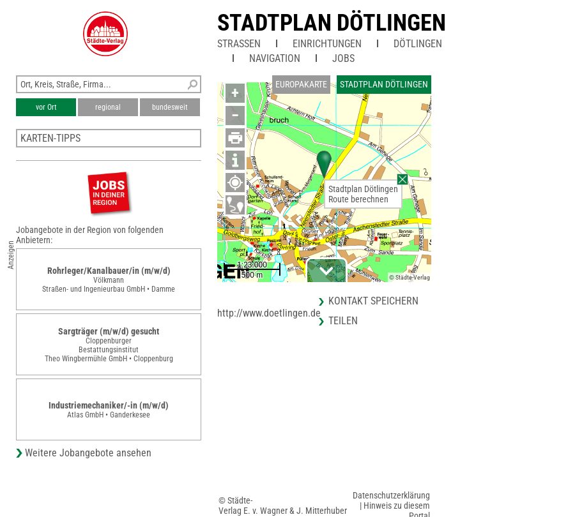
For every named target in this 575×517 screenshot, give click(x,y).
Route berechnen (358, 199)
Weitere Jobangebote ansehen (88, 453)
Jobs (343, 58)
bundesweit (170, 107)
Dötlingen (418, 44)
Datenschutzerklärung (391, 495)
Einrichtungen (327, 44)
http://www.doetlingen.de (269, 313)
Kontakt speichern (373, 301)
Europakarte (301, 84)
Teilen (343, 321)
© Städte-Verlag (409, 277)
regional (108, 107)
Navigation (274, 58)
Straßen (239, 44)
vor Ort (46, 107)
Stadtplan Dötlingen (331, 23)
